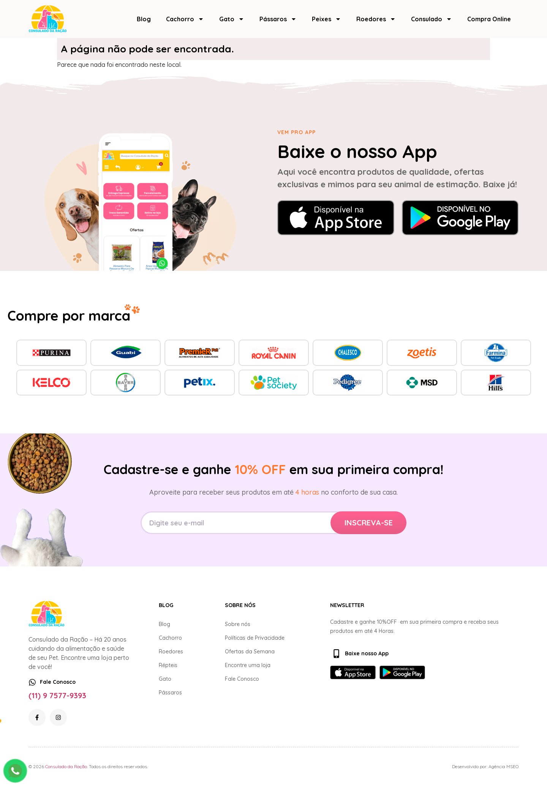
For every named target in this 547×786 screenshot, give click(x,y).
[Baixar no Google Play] (460, 217)
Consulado (431, 19)
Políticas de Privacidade (255, 637)
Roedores (376, 19)
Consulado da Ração (66, 766)
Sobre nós (237, 624)
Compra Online (489, 19)
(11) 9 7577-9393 (57, 695)
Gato (231, 19)
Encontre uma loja (247, 665)
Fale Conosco (242, 678)
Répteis (168, 665)
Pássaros (278, 19)
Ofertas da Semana (250, 651)
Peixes (326, 19)
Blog (144, 19)
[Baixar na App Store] (335, 217)
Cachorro (185, 19)
